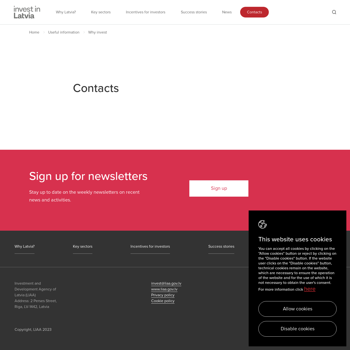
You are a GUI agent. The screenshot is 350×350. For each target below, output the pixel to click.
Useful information (63, 32)
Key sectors (101, 12)
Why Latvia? (66, 12)
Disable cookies (298, 329)
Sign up (219, 188)
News (227, 12)
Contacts (254, 12)
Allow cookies (297, 309)
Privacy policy (163, 295)
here (309, 288)
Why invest (97, 32)
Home (34, 32)
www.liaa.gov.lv (164, 289)
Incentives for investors (145, 12)
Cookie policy (163, 300)
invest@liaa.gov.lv (166, 283)
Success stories (194, 12)
